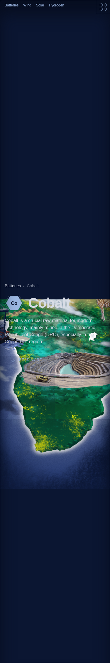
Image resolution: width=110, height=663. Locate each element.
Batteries (11, 5)
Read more (26, 360)
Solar (40, 5)
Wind (27, 5)
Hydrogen (56, 5)
